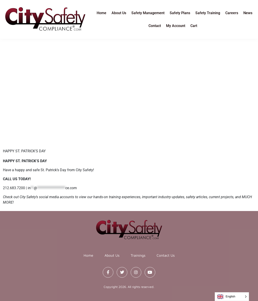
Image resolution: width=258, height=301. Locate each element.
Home (101, 13)
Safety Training (207, 13)
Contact (154, 26)
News (247, 13)
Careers (231, 13)
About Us (119, 13)
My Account (175, 26)
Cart (193, 26)
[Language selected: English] (232, 296)
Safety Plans (180, 13)
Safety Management (147, 13)
